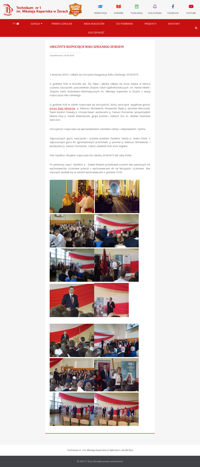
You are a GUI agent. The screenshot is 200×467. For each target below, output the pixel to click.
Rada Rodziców (94, 23)
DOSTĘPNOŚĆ (96, 32)
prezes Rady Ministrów (62, 108)
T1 (15, 23)
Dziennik (118, 9)
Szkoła (35, 23)
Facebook (173, 9)
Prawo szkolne (62, 23)
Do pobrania (124, 23)
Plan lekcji (137, 9)
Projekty (151, 23)
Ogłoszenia (154, 9)
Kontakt (174, 23)
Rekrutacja (100, 9)
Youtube (191, 9)
